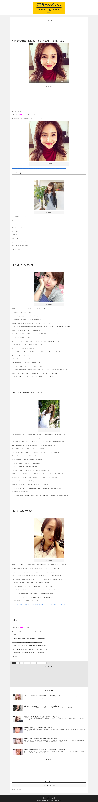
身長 (38, 663)
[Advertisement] (49, 30)
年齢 (29, 663)
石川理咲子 (33, 663)
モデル (13, 663)
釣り (41, 663)
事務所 (21, 663)
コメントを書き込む (49, 785)
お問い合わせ (51, 798)
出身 (25, 663)
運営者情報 (46, 798)
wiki (18, 663)
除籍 (45, 663)
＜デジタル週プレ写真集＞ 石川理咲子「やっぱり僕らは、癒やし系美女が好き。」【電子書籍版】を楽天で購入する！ (39, 168)
